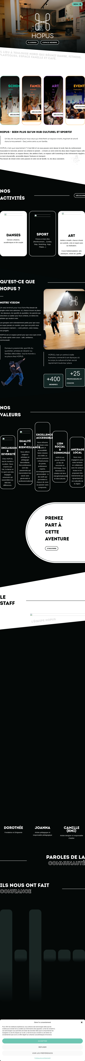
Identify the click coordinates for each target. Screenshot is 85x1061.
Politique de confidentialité (42, 1058)
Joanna (42, 678)
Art (43, 1014)
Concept (45, 1007)
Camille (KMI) (44, 643)
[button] (82, 1022)
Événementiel (47, 1017)
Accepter (42, 1041)
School (45, 1010)
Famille (45, 1012)
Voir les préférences (42, 1053)
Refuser (42, 1047)
